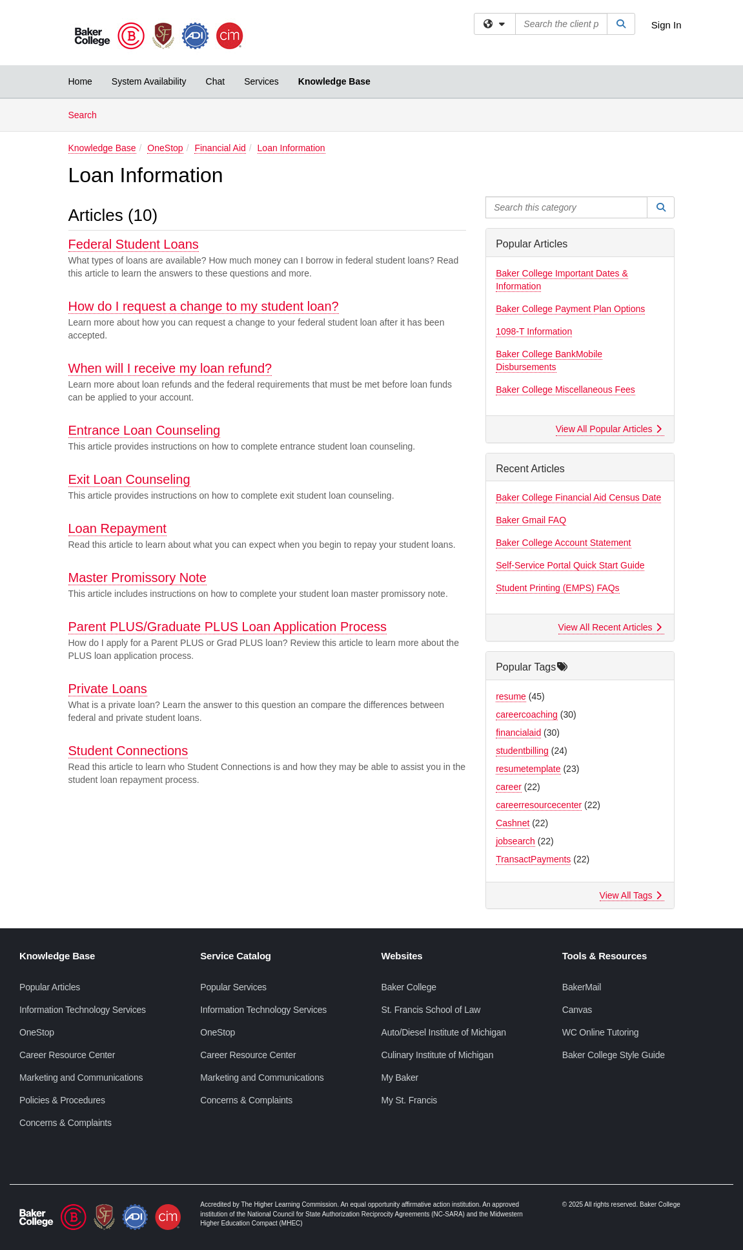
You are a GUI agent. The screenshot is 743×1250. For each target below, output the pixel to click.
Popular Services (233, 987)
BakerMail (581, 987)
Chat (215, 81)
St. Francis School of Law (431, 1010)
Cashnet (512, 823)
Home (80, 81)
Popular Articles (49, 987)
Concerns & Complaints (65, 1123)
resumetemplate (528, 769)
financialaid (518, 732)
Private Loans (107, 689)
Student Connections (128, 751)
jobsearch (515, 841)
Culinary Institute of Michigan (438, 1055)
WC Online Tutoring (600, 1032)
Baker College (409, 987)
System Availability (149, 81)
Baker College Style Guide (613, 1055)
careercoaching (527, 714)
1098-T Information (534, 331)
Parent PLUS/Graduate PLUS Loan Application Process (227, 627)
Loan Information (291, 148)
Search (87, 114)
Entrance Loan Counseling (144, 430)
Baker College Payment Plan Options (570, 309)
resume (511, 696)
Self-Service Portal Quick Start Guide (570, 565)
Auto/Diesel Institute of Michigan (444, 1032)
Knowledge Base (334, 81)
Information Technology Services (82, 1010)
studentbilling (522, 750)
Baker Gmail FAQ (531, 520)
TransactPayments (533, 859)
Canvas (577, 1010)
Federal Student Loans (133, 244)
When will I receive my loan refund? (170, 368)
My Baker (400, 1077)
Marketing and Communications (81, 1077)
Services (261, 81)
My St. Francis (410, 1100)
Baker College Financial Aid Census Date (578, 497)
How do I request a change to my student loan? (203, 306)
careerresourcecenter (539, 805)
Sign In (666, 24)
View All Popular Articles (609, 429)
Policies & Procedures (62, 1100)
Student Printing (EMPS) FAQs (557, 588)
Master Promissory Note (137, 577)
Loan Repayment (117, 528)
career (509, 787)
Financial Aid (219, 148)
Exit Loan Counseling (129, 479)
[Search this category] (566, 207)
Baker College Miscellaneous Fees (565, 389)
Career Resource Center (67, 1055)
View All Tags (631, 895)
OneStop (165, 148)
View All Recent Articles (610, 627)
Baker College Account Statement (563, 542)
